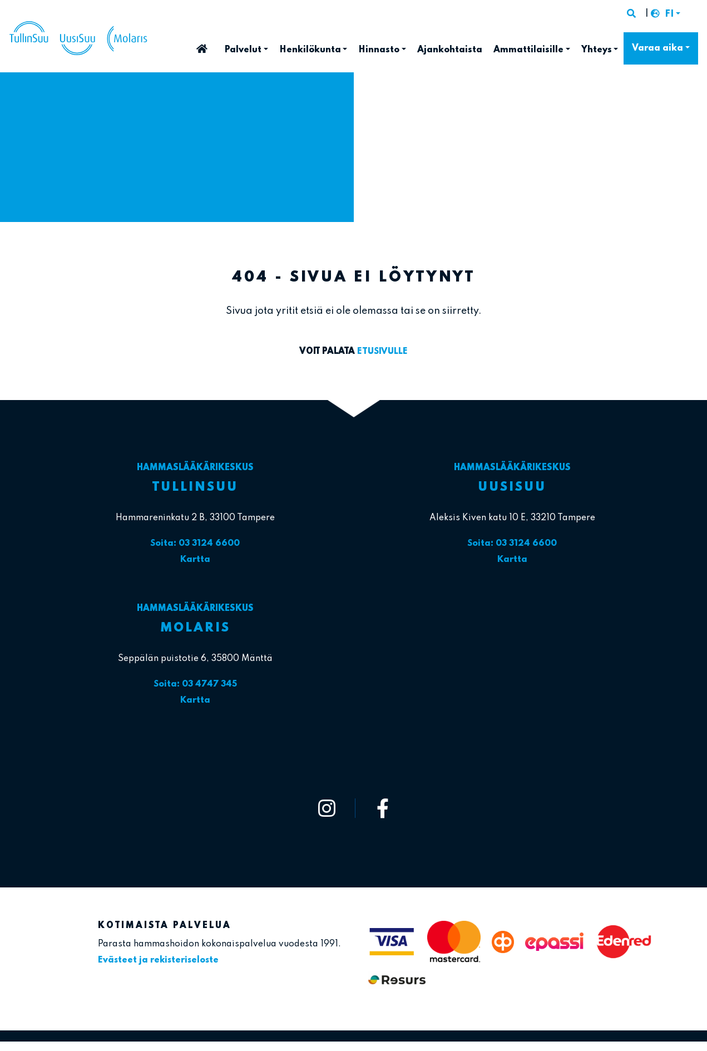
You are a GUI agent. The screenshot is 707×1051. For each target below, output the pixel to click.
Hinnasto (378, 50)
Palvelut (242, 50)
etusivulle (382, 351)
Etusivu (202, 45)
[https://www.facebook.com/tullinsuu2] (383, 806)
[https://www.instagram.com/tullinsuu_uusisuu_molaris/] (327, 806)
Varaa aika (657, 48)
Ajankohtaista (449, 50)
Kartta (195, 559)
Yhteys (596, 50)
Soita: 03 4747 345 (195, 683)
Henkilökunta (310, 50)
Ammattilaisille (528, 50)
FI (669, 15)
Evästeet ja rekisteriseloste (158, 958)
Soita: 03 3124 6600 (195, 543)
